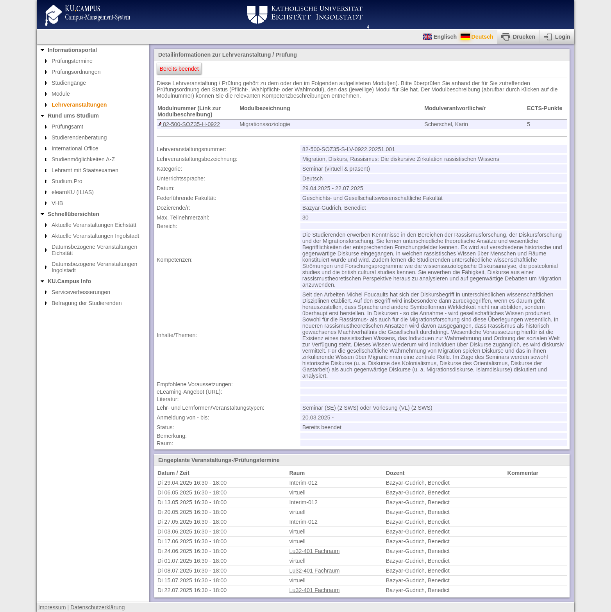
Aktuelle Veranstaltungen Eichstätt (94, 225)
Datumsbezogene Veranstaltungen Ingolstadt (94, 267)
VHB (57, 203)
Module (61, 94)
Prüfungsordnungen (76, 72)
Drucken (524, 37)
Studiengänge (69, 83)
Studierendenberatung (79, 137)
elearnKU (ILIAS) (73, 192)
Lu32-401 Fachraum (314, 551)
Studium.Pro (67, 181)
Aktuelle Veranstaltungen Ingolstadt (95, 236)
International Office (75, 148)
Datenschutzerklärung (97, 607)
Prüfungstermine (72, 61)
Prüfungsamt (67, 126)
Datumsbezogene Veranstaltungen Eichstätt (94, 250)
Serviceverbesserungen (81, 292)
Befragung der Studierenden (87, 303)
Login (562, 37)
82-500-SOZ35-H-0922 (190, 124)
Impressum (52, 607)
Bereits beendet (179, 69)
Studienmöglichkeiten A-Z (83, 159)
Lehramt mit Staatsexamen (85, 170)
